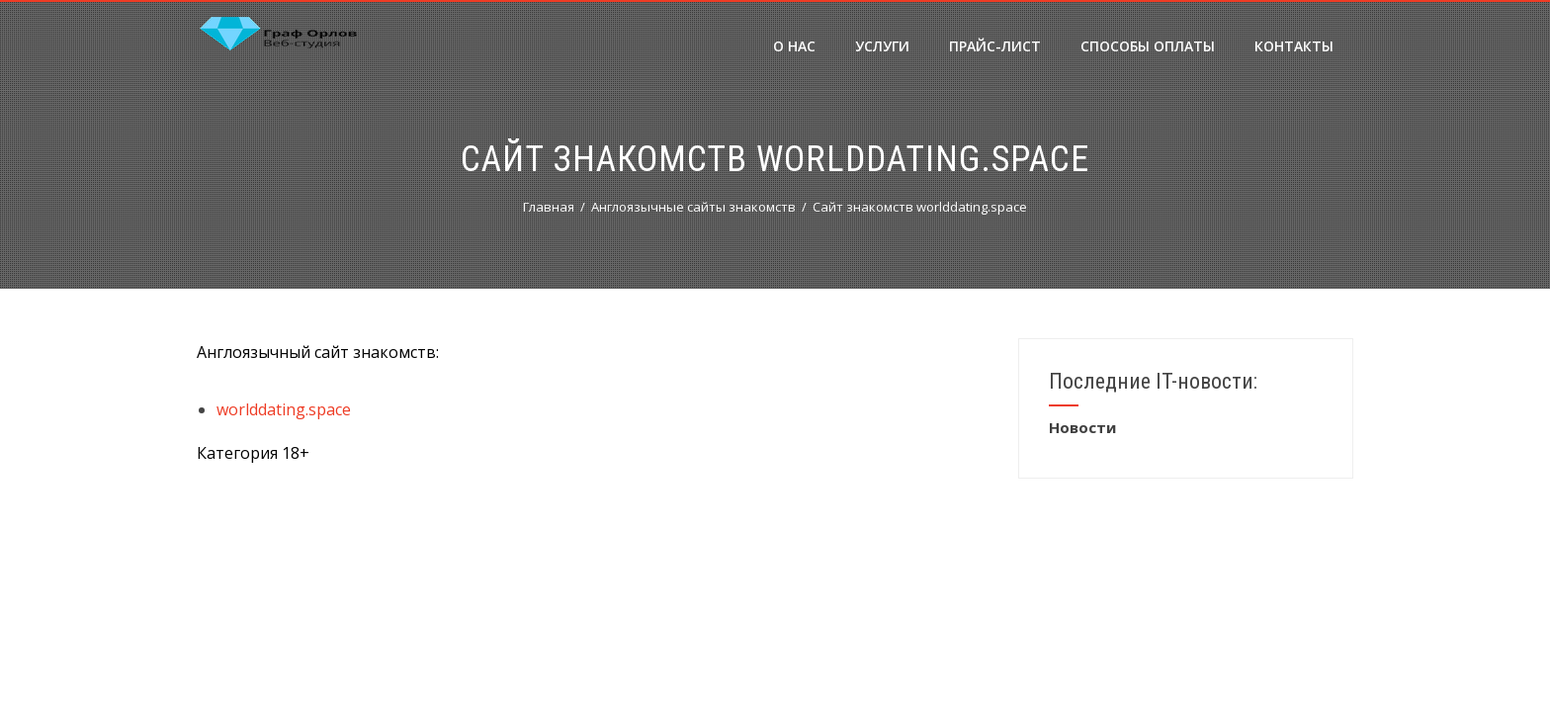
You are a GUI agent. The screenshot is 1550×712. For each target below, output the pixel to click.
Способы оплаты (1147, 46)
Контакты (1294, 46)
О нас (794, 46)
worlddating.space (283, 409)
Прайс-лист (995, 46)
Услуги (882, 46)
